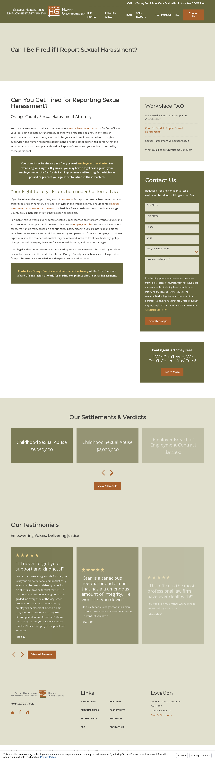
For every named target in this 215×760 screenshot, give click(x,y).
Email (149, 237)
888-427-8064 (192, 3)
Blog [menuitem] (129, 14)
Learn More (172, 372)
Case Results (117, 710)
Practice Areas (90, 710)
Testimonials (89, 718)
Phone (150, 227)
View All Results (107, 486)
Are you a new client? (158, 248)
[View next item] (112, 473)
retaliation (67, 199)
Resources (116, 718)
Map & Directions (161, 715)
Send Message (158, 321)
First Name (152, 205)
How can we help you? (158, 259)
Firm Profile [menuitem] (91, 14)
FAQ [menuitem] (177, 14)
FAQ (83, 727)
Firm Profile (88, 701)
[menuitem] (172, 117)
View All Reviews (41, 654)
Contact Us (194, 15)
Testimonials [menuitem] (163, 14)
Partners (115, 701)
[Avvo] (27, 712)
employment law (83, 224)
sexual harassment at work (85, 128)
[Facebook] (20, 712)
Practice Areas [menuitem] (110, 14)
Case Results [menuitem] (141, 14)
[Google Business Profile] (12, 712)
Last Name (152, 216)
